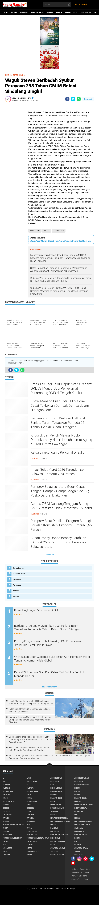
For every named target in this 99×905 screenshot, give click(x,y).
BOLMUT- (77, 795)
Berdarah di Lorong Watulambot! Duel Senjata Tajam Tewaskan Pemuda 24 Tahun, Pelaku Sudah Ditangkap (58, 422)
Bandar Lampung (81, 785)
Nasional (54, 828)
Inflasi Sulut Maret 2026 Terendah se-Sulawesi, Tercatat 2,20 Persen (57, 472)
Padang (6, 831)
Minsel (53, 825)
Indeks (14, 13)
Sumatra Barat (33, 851)
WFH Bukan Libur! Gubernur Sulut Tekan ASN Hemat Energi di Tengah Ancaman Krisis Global (52, 658)
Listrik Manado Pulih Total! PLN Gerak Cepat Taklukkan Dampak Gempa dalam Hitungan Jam (60, 405)
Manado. (30, 818)
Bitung (77, 791)
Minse (29, 825)
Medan (77, 818)
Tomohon (6, 855)
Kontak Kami (85, 869)
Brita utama (32, 801)
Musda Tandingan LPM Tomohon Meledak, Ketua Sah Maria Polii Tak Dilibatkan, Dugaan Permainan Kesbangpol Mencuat (49, 757)
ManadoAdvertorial (59, 818)
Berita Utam (8, 791)
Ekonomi (77, 801)
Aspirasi (16, 591)
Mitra (29, 828)
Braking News (56, 798)
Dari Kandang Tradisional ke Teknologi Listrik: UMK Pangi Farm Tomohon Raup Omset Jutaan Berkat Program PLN (31, 739)
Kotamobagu (8, 815)
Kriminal (30, 815)
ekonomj (6, 805)
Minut (5, 828)
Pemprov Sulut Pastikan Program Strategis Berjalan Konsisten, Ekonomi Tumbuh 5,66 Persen (61, 525)
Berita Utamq (56, 791)
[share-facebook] (67, 99)
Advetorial (79, 781)
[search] (57, 4)
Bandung (6, 788)
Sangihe (30, 845)
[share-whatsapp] (79, 99)
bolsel (5, 798)
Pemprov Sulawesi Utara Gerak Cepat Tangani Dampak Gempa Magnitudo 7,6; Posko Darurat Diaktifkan (60, 491)
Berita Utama (35, 231)
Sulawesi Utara (72, 13)
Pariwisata (79, 831)
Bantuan (30, 788)
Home (6, 13)
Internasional (80, 808)
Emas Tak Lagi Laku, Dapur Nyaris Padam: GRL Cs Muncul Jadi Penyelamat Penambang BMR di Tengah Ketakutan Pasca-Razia (61, 388)
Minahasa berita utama (60, 821)
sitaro (29, 848)
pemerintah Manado (59, 835)
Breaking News (9, 801)
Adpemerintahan (81, 778)
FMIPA (29, 805)
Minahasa (24, 13)
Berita (77, 788)
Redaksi (75, 869)
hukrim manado (57, 808)
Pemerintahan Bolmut (12, 838)
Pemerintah (32, 835)
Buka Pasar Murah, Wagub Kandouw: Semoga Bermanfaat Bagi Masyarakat (61, 241)
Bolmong (6, 795)
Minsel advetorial (82, 825)
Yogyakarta (79, 855)
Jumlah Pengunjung (80, 879)
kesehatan (17, 579)
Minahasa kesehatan (83, 821)
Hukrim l (30, 808)
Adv (4, 781)
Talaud (77, 851)
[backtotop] (49, 765)
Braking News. (80, 798)
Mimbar (46, 231)
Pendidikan (86, 13)
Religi (5, 845)
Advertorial (32, 781)
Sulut (5, 851)
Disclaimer (83, 876)
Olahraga (78, 828)
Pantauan (17, 585)
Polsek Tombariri (57, 841)
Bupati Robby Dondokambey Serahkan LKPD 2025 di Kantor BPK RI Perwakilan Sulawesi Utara (59, 542)
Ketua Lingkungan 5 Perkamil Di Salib (57, 452)
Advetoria (54, 781)
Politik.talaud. (33, 841)
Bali (52, 785)
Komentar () (88, 99)
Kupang (53, 815)
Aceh (29, 778)
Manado (50, 13)
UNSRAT (30, 855)
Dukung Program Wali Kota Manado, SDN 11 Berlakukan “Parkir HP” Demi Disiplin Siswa (48, 643)
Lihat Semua (49, 555)
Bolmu (29, 795)
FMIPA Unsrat (56, 805)
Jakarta (6, 811)
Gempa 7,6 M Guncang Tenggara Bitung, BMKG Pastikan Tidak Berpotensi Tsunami (61, 506)
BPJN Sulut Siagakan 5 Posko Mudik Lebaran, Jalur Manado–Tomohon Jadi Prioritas (29, 749)
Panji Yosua (32, 831)
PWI (75, 841)
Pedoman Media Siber (80, 872)
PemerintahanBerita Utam (38, 838)
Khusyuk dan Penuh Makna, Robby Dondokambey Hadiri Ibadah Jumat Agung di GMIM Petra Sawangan (61, 439)
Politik (59, 13)
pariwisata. (7, 835)
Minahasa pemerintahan (13, 825)
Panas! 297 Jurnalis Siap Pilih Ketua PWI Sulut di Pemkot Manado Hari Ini (49, 674)
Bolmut (53, 795)
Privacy (74, 876)
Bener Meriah (56, 788)
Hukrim (6, 808)
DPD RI (52, 801)
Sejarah (16, 596)
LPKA (76, 815)
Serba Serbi (8, 848)
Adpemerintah (56, 778)
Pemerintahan (37, 13)
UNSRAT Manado (57, 855)
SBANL (53, 845)
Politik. (6, 841)
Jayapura (54, 811)
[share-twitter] (73, 99)
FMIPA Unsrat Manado (83, 805)
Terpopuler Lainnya (49, 687)
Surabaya (54, 851)
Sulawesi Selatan (57, 848)
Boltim (29, 798)
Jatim (29, 811)
